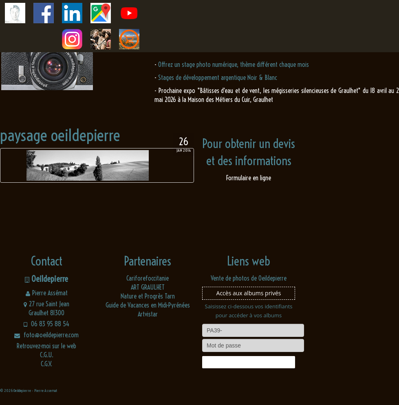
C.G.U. (46, 355)
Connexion (248, 362)
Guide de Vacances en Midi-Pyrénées (148, 305)
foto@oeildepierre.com (46, 335)
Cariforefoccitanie (147, 278)
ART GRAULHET (148, 287)
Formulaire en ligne (248, 178)
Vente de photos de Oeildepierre (249, 278)
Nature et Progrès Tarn (148, 296)
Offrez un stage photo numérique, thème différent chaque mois (233, 64)
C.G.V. (46, 364)
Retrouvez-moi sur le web (46, 346)
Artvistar (148, 314)
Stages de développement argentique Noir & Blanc (217, 77)
